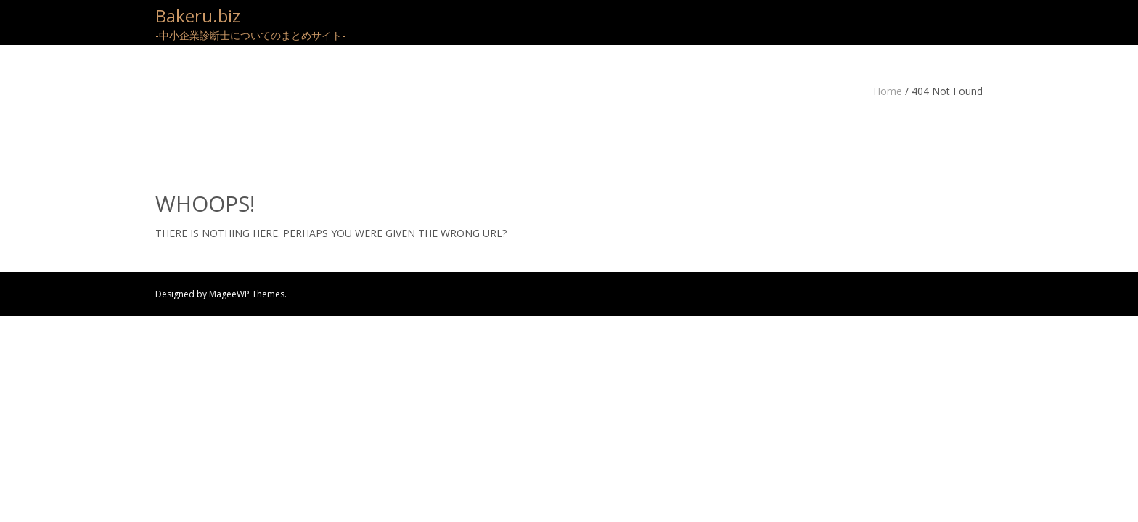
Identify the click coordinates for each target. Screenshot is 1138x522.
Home (887, 91)
